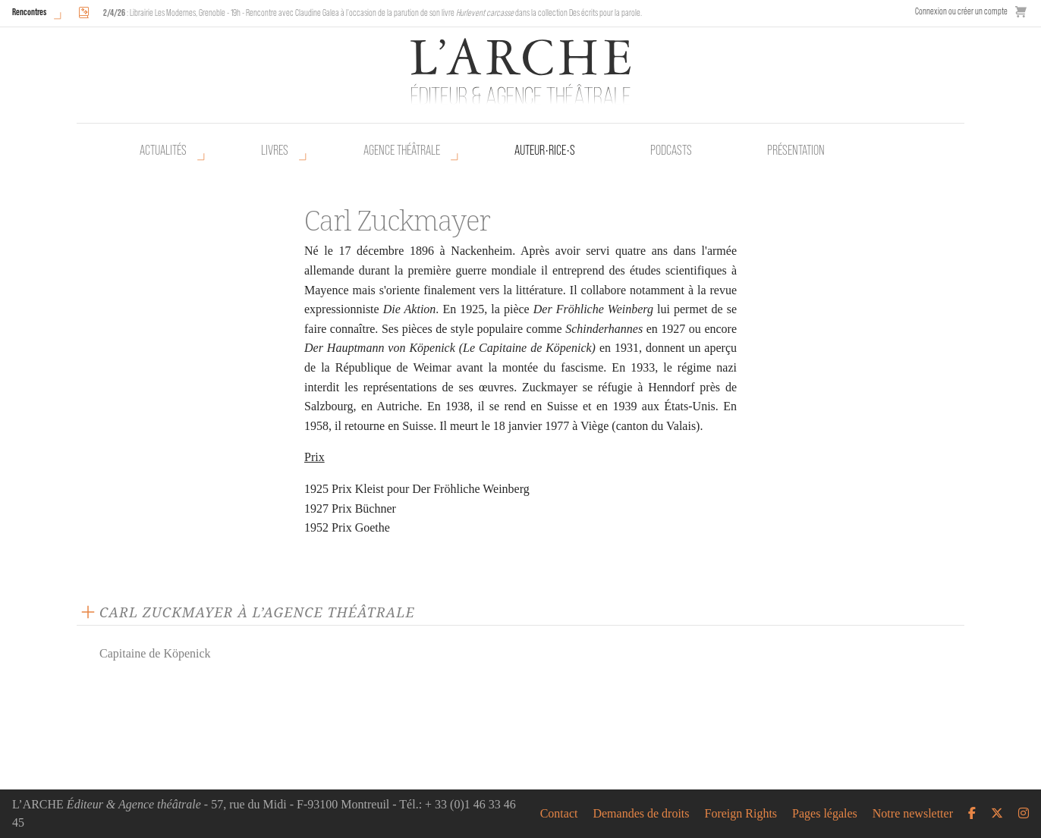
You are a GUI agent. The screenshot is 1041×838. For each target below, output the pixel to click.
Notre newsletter (913, 814)
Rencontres (29, 11)
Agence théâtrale (401, 150)
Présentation (796, 150)
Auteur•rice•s (544, 150)
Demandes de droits (641, 814)
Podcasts (671, 150)
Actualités (163, 150)
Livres (274, 150)
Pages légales (824, 814)
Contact (559, 814)
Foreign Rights (741, 814)
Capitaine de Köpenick (155, 653)
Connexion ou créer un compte (961, 11)
